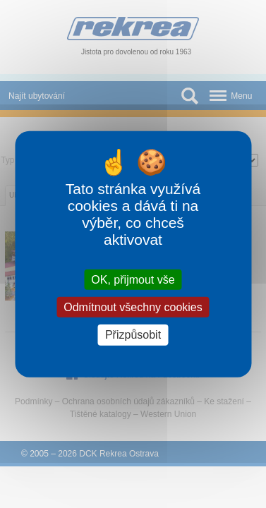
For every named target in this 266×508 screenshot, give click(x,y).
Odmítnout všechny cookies (133, 307)
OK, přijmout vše (132, 280)
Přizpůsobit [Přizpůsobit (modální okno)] (133, 335)
